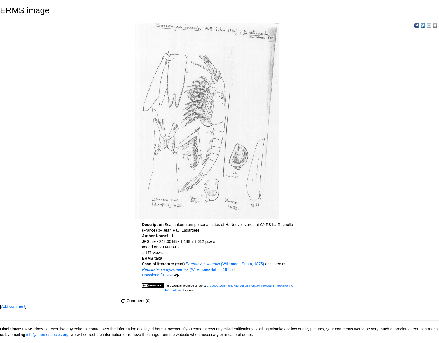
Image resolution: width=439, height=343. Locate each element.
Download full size (160, 275)
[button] (235, 270)
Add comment (13, 306)
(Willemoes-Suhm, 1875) (225, 264)
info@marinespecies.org (47, 334)
